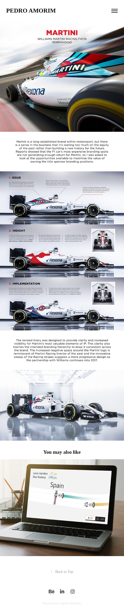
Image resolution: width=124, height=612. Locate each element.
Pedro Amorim (31, 10)
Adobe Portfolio (70, 603)
